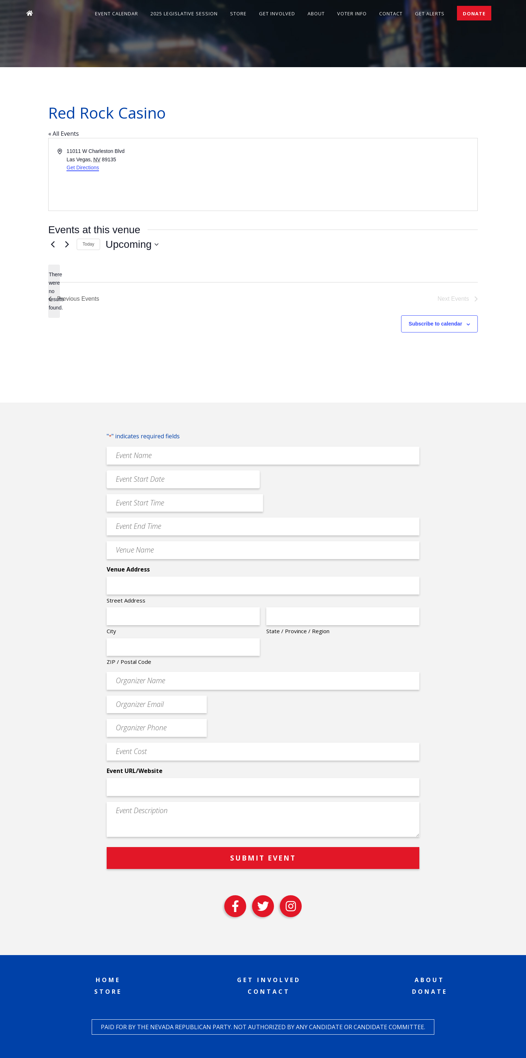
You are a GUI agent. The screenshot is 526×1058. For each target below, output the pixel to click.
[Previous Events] (52, 244)
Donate (474, 13)
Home (108, 980)
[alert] (54, 291)
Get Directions (82, 167)
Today (88, 244)
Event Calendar (116, 13)
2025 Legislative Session (184, 13)
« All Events (63, 134)
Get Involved (277, 13)
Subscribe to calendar (435, 324)
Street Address (126, 600)
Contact (391, 13)
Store (238, 13)
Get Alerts (430, 13)
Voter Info (352, 13)
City (111, 631)
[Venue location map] (370, 174)
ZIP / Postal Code (129, 661)
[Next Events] (66, 244)
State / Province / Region (297, 631)
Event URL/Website (135, 771)
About (316, 13)
